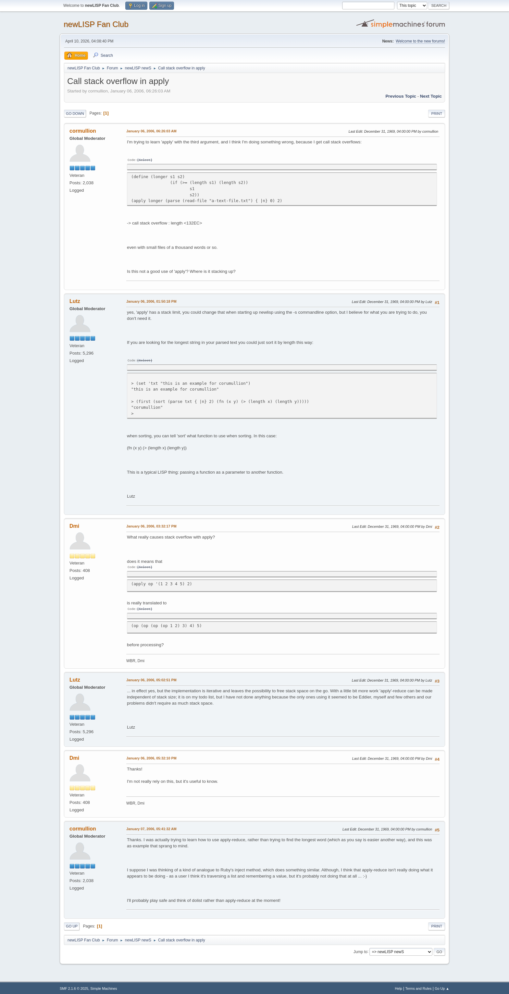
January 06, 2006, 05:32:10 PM (151, 757)
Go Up (72, 925)
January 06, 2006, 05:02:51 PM (151, 679)
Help (398, 987)
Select (144, 160)
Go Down (75, 113)
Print (436, 113)
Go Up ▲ (442, 987)
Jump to (360, 950)
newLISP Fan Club (96, 24)
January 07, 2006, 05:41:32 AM (151, 828)
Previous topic (400, 96)
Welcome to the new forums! (420, 41)
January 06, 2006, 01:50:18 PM (151, 301)
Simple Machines (103, 987)
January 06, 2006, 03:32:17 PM (151, 525)
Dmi (74, 525)
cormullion (82, 131)
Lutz (74, 301)
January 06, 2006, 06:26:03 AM (151, 131)
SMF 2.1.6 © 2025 (74, 987)
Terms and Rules (418, 987)
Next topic (431, 96)
